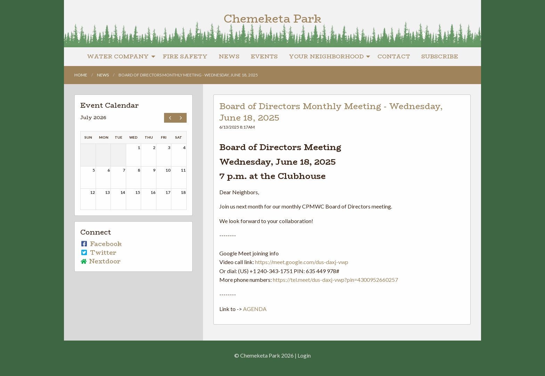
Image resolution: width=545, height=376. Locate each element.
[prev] (170, 118)
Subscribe (439, 56)
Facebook (101, 244)
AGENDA (255, 308)
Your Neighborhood (326, 56)
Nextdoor (100, 261)
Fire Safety (185, 56)
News (229, 56)
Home (80, 74)
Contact (393, 56)
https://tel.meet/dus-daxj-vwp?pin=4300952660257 (335, 279)
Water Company (118, 56)
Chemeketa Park (272, 18)
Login (304, 355)
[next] (181, 118)
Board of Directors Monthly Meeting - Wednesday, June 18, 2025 (331, 112)
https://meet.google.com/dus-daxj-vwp (301, 262)
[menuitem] (119, 56)
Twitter (98, 253)
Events (264, 56)
